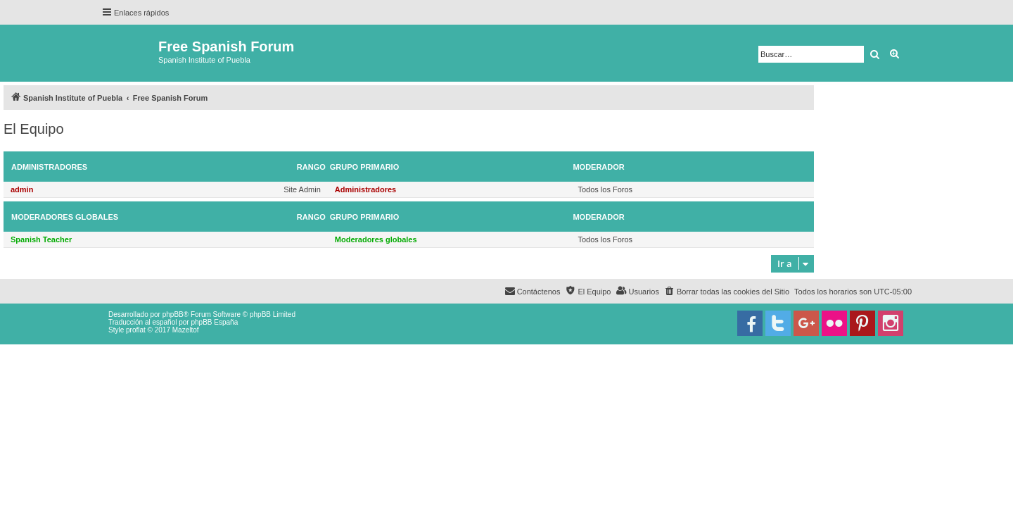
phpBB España (214, 322)
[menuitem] (726, 291)
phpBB (173, 314)
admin (22, 189)
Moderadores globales (64, 217)
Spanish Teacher (41, 239)
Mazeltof (185, 330)
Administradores (49, 167)
